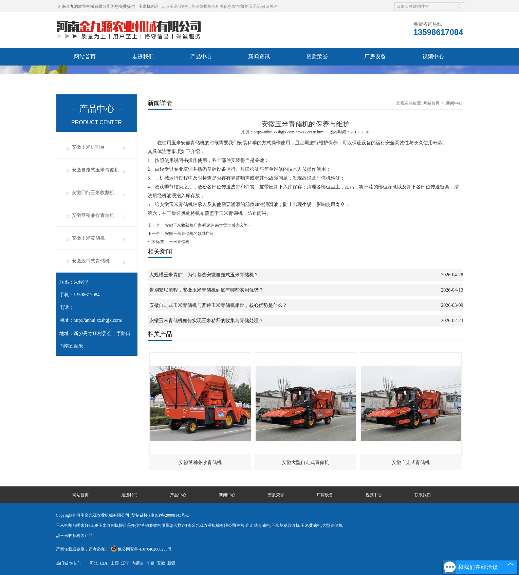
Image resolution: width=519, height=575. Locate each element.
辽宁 (125, 563)
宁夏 (150, 563)
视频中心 (433, 56)
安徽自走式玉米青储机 (95, 169)
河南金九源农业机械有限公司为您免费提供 (96, 6)
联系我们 (143, 74)
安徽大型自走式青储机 (305, 462)
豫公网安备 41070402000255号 (141, 549)
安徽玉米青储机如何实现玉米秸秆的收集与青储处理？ (206, 320)
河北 (94, 563)
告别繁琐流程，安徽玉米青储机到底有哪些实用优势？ (206, 290)
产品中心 (201, 56)
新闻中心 (454, 103)
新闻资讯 (259, 56)
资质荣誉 (317, 56)
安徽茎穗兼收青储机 (93, 215)
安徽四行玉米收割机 (93, 192)
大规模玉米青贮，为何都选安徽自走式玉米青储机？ (204, 274)
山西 (115, 563)
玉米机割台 (148, 6)
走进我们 (143, 56)
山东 (104, 563)
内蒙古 (138, 563)
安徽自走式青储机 (411, 462)
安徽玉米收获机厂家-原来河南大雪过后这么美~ (207, 225)
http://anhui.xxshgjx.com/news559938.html (289, 132)
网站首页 (85, 56)
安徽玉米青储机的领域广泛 (189, 233)
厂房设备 (375, 56)
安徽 (161, 563)
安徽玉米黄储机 (88, 238)
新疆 (171, 563)
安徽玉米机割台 (88, 147)
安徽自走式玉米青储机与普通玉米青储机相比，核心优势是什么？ (218, 305)
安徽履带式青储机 (91, 260)
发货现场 (85, 74)
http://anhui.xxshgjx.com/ (98, 320)
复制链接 (139, 515)
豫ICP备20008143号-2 (169, 515)
